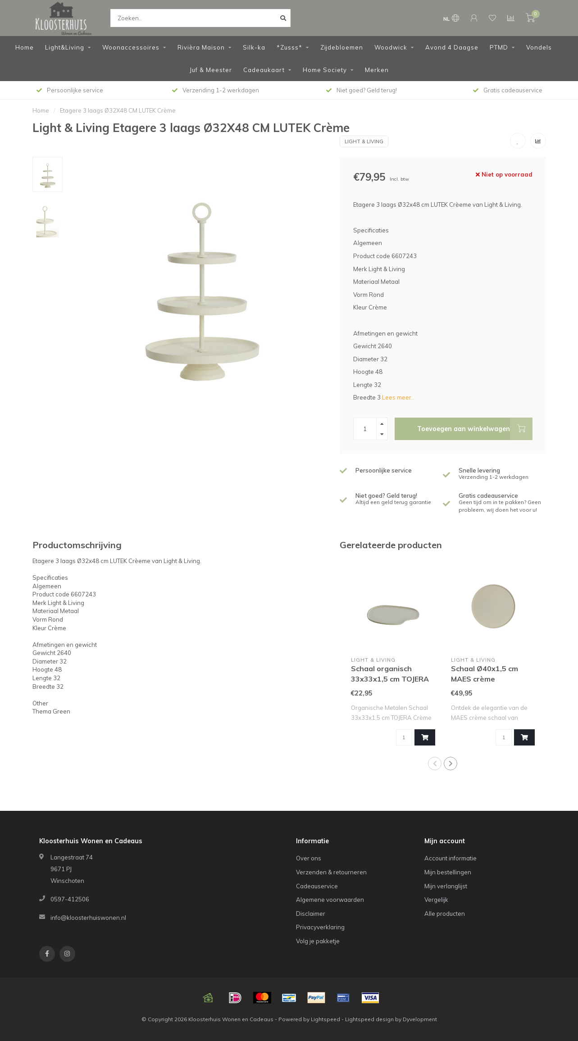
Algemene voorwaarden (330, 899)
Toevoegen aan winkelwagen (474, 429)
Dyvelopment (420, 1019)
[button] (434, 763)
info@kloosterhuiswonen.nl (88, 917)
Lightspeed (325, 1019)
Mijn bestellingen (447, 872)
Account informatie (450, 858)
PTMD (499, 47)
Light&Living (64, 47)
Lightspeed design (369, 1019)
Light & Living (364, 141)
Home (24, 47)
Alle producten (444, 913)
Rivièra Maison (201, 47)
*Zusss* (289, 47)
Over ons (308, 858)
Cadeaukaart (264, 69)
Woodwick (390, 47)
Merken (377, 69)
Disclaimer (310, 913)
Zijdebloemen (341, 47)
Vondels (539, 47)
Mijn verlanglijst (445, 886)
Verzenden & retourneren (331, 872)
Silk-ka (254, 47)
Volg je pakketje (318, 941)
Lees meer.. (398, 397)
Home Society (325, 69)
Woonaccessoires (130, 47)
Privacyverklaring (320, 927)
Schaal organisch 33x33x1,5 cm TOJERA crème (390, 679)
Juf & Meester (211, 69)
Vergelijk (436, 899)
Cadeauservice (317, 886)
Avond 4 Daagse (451, 47)
